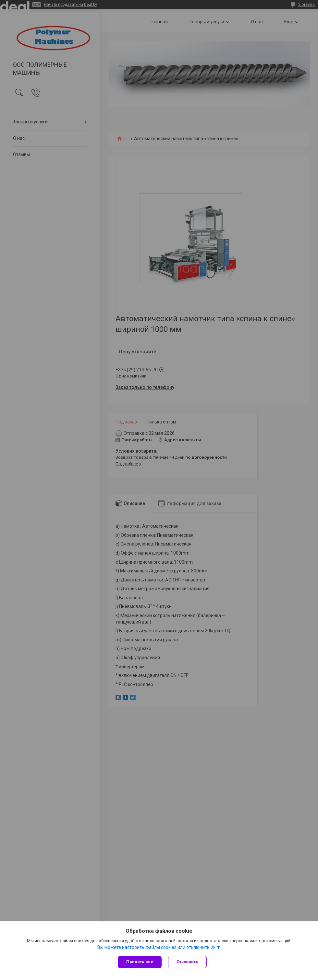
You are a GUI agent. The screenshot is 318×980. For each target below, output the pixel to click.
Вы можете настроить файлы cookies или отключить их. (156, 947)
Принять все (139, 961)
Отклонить (187, 961)
